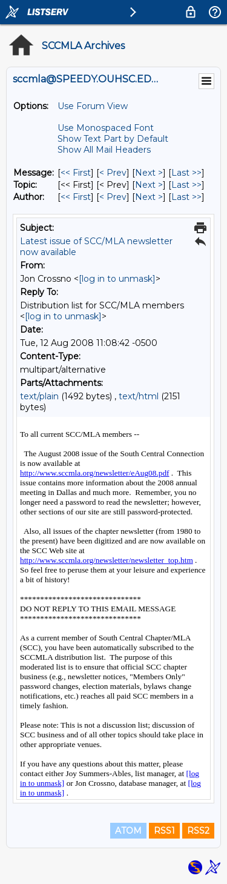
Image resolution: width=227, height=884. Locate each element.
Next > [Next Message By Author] (149, 196)
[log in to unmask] (117, 278)
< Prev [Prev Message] (113, 172)
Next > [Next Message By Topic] (149, 184)
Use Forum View (93, 106)
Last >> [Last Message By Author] (186, 196)
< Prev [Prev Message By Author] (113, 196)
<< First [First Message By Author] (76, 196)
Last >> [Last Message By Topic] (186, 184)
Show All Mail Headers (104, 149)
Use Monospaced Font (106, 127)
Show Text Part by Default (113, 138)
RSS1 (164, 830)
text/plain (39, 396)
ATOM (128, 830)
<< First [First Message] (76, 172)
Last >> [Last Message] (186, 172)
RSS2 (198, 830)
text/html (139, 396)
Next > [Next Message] (149, 172)
